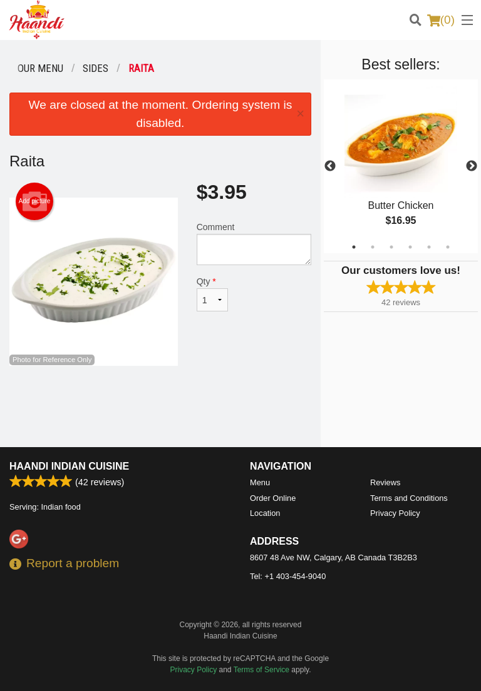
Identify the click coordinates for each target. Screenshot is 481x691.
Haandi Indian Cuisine (69, 466)
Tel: (288, 576)
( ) (441, 20)
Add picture (35, 201)
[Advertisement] (160, 406)
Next (471, 166)
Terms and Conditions (409, 498)
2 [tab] (372, 247)
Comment (254, 243)
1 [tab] (354, 247)
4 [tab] (410, 247)
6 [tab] (448, 247)
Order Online (273, 498)
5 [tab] (429, 247)
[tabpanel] (401, 166)
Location (265, 513)
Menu (260, 482)
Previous (330, 166)
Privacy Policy (395, 513)
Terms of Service (261, 669)
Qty (212, 293)
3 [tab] (391, 247)
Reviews (385, 482)
